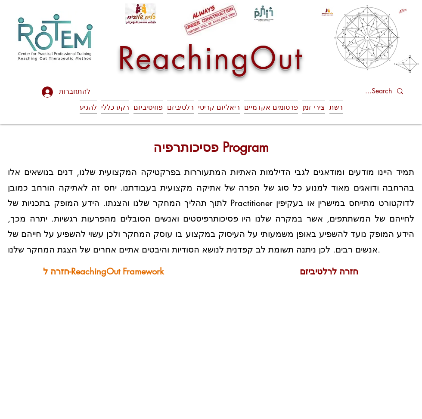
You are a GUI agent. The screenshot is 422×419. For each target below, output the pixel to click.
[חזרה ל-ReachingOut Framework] (103, 271)
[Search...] (370, 91)
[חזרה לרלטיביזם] (329, 271)
